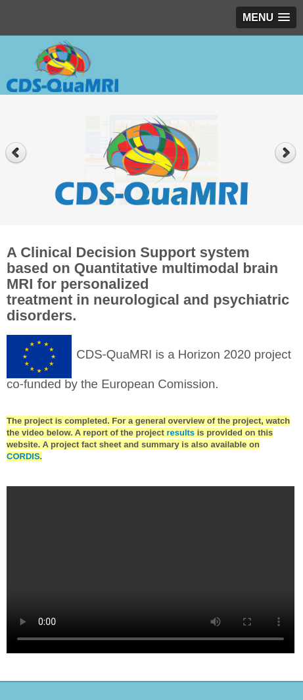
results (180, 433)
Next (287, 152)
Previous (16, 152)
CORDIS (23, 456)
